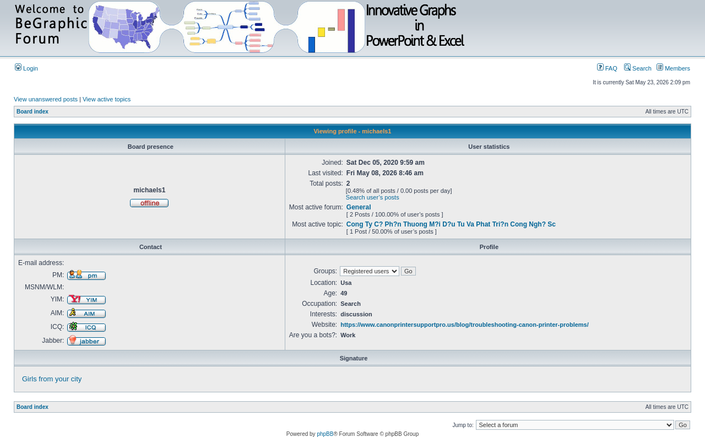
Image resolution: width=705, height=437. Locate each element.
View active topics (107, 99)
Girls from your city (52, 379)
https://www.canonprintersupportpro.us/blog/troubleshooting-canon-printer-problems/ (464, 324)
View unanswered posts (46, 99)
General (358, 207)
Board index (32, 112)
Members (673, 68)
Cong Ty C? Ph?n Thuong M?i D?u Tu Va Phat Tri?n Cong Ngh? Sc (451, 224)
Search (638, 68)
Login (26, 68)
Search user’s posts (372, 197)
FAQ (607, 68)
